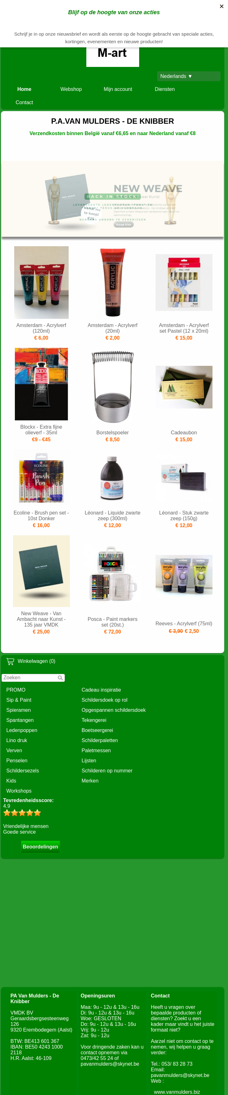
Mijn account (118, 89)
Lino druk (16, 740)
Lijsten (89, 760)
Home (24, 89)
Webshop (71, 89)
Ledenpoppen (21, 730)
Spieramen (18, 710)
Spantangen (20, 720)
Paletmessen (96, 750)
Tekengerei (94, 720)
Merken (90, 780)
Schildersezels (22, 770)
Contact (24, 102)
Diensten (165, 89)
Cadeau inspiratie (101, 690)
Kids (11, 780)
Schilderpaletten (100, 740)
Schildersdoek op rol (104, 700)
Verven (14, 750)
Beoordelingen (40, 846)
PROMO (15, 690)
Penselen (17, 760)
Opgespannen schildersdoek (114, 710)
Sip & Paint (18, 700)
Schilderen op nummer (107, 770)
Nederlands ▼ (176, 76)
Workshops (19, 791)
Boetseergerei (97, 730)
